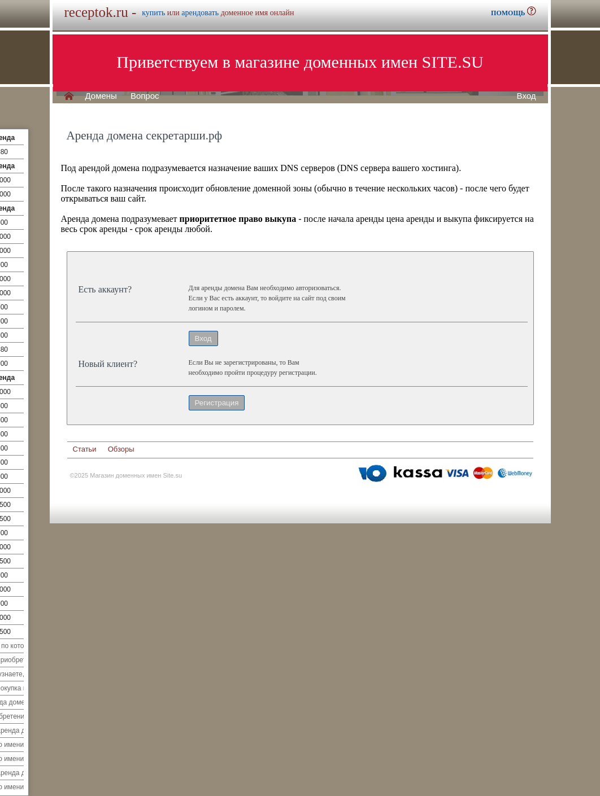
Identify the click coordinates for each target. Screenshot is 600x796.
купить (153, 12)
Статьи (85, 449)
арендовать (200, 12)
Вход (526, 95)
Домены (101, 95)
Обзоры (121, 449)
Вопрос (145, 95)
